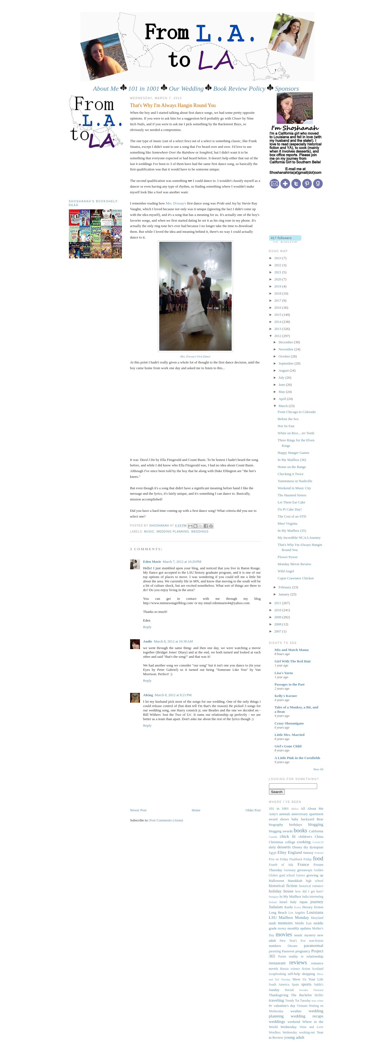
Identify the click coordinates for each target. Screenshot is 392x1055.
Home (196, 810)
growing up (315, 875)
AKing (148, 695)
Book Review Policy (239, 88)
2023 (278, 258)
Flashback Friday (300, 859)
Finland (319, 852)
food (318, 858)
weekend (293, 1022)
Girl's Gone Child (288, 746)
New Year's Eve (292, 941)
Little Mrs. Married (290, 735)
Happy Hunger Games (293, 453)
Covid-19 (318, 842)
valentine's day (284, 1006)
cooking (304, 841)
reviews (298, 962)
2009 (278, 617)
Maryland (317, 918)
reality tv (296, 956)
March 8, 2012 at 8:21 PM (173, 695)
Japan (303, 902)
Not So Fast (286, 426)
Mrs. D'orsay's (176, 203)
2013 (278, 329)
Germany (290, 870)
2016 (278, 307)
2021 (278, 272)
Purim (282, 956)
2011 (278, 603)
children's (305, 836)
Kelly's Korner (286, 696)
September (286, 363)
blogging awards (281, 831)
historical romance (311, 886)
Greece (300, 875)
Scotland (317, 969)
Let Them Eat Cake (291, 502)
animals (284, 814)
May (282, 392)
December (286, 342)
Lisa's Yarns (284, 673)
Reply (147, 627)
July (281, 377)
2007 (278, 631)
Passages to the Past (290, 684)
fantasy (308, 853)
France (303, 864)
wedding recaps (307, 1016)
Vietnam (302, 1006)
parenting (275, 951)
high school (314, 881)
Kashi (288, 907)
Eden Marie (152, 561)
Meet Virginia (287, 523)
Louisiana (315, 912)
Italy (293, 902)
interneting (316, 896)
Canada (273, 836)
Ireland (273, 902)
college (290, 842)
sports (306, 984)
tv (270, 1005)
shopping (308, 974)
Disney (297, 847)
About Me (106, 88)
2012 (278, 336)
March (283, 406)
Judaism (276, 906)
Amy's (273, 814)
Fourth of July (281, 865)
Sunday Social (281, 990)
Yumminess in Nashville (295, 481)
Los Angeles (296, 913)
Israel (283, 902)
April (282, 399)
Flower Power (288, 557)
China (319, 836)
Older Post (253, 810)
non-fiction (316, 941)
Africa (295, 808)
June (282, 385)
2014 (278, 322)
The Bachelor (301, 995)
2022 (278, 265)
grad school (287, 875)
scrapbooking (277, 974)
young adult (294, 1037)
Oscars (292, 946)
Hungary (274, 896)
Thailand (318, 990)
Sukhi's (318, 984)
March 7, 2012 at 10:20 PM (182, 561)
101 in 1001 (144, 88)
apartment (316, 814)
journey (316, 901)
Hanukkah (295, 881)
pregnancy (302, 951)
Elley (281, 852)
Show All (318, 769)
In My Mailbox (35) (292, 530)
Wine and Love (311, 1027)
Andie (147, 641)
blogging (315, 824)
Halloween (276, 881)
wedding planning (173, 531)
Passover (288, 951)
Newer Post (138, 810)
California (316, 831)
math (272, 923)
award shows (279, 819)
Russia (284, 969)
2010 (278, 610)
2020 (278, 279)
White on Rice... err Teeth (296, 433)
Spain (295, 984)
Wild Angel (286, 571)
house (288, 891)
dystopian (316, 847)
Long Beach (278, 912)
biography (276, 824)
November (286, 349)
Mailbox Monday (294, 917)
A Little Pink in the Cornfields (297, 758)
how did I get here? (309, 891)
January (284, 594)
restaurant (277, 963)
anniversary (299, 814)
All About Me (312, 808)
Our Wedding (186, 88)
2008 (278, 624)
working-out (307, 1032)
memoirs (285, 923)
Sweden (303, 990)
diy (306, 847)
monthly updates (299, 928)
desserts (283, 847)
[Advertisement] (93, 172)
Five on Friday (278, 859)
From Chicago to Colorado (297, 412)
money (282, 928)
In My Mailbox (290, 896)
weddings (200, 531)
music (149, 531)
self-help (294, 974)
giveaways (304, 870)
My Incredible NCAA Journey (299, 538)
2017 (278, 300)
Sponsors (287, 88)
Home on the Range (292, 467)
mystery (310, 935)
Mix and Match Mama (292, 650)
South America (279, 984)
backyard (307, 819)
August (284, 370)
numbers (275, 946)
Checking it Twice (291, 474)
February (285, 587)
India (305, 896)
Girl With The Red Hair (293, 661)
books (300, 830)
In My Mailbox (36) (292, 460)
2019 (278, 286)
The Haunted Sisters (292, 495)
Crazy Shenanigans (289, 723)
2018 (278, 293)
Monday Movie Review (294, 564)
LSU (273, 917)
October (284, 356)
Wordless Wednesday (283, 1032)
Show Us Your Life (307, 979)
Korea (297, 907)
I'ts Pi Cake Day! (290, 509)
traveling (276, 1000)
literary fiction (312, 907)
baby (295, 819)
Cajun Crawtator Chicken (296, 578)
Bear (320, 819)
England (295, 852)
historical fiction (283, 885)
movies (284, 934)
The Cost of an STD (292, 516)
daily (272, 847)
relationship (315, 956)
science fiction (300, 969)
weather (296, 1011)
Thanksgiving (279, 995)
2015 (278, 315)
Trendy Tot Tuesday (298, 1000)
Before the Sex (288, 419)
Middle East (303, 923)
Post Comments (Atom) (166, 820)
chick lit (288, 836)
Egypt (273, 853)
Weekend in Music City (294, 488)
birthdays (295, 824)
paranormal (313, 945)
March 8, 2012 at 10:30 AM (173, 641)
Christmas (276, 842)
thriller (319, 995)
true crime (317, 1000)
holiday (275, 891)
